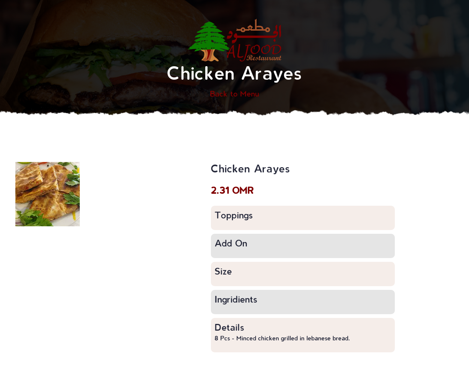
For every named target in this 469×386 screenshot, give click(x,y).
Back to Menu (234, 93)
